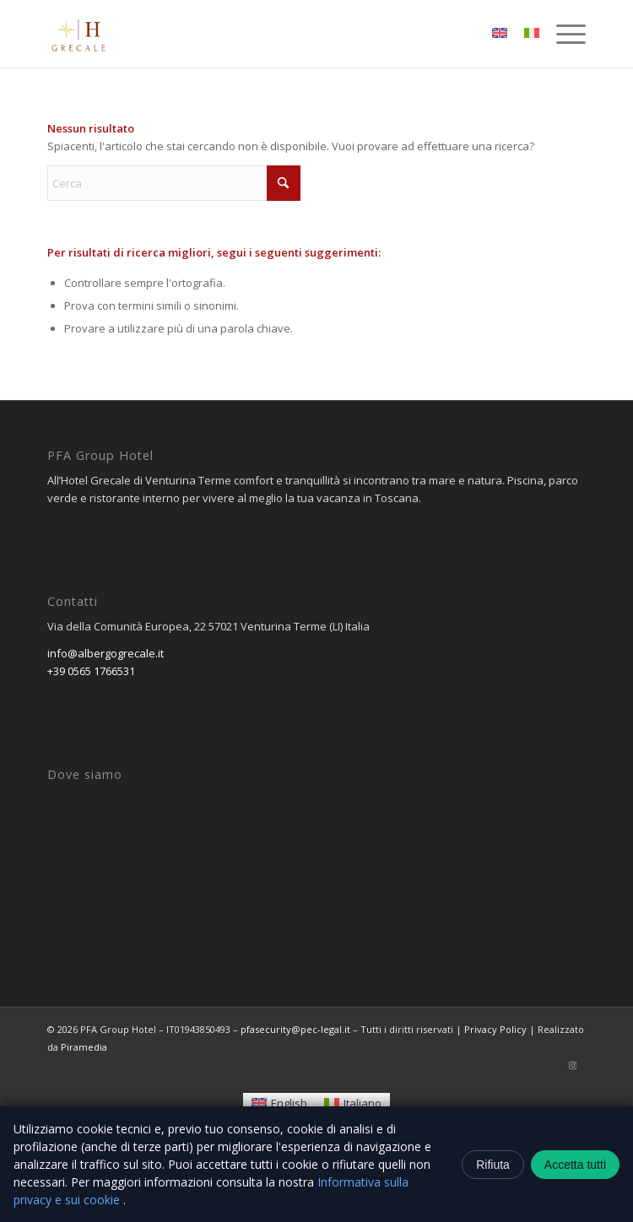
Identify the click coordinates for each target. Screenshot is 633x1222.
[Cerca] (173, 183)
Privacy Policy (495, 1029)
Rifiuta (493, 1164)
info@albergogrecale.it (105, 653)
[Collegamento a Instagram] (573, 1065)
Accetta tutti (575, 1164)
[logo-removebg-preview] (262, 34)
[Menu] (562, 34)
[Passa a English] (279, 1103)
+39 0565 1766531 (91, 671)
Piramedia (84, 1047)
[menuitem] (562, 34)
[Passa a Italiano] (353, 1103)
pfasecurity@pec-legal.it (295, 1029)
